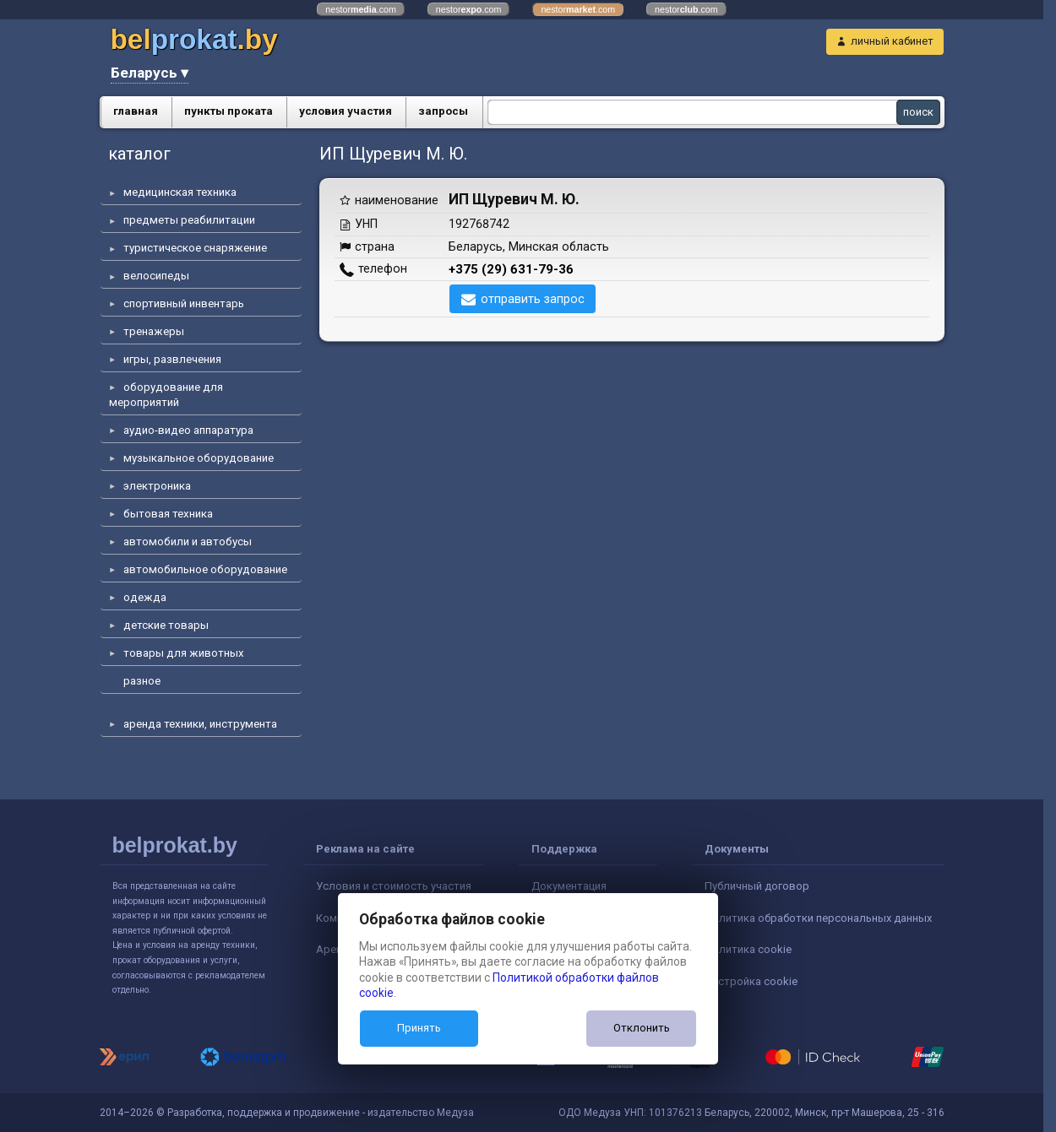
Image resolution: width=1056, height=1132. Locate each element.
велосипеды (156, 275)
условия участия (345, 111)
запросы (443, 111)
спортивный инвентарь (183, 303)
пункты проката (228, 111)
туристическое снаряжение (195, 247)
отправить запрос (533, 299)
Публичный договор (757, 886)
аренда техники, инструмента (200, 724)
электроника (157, 485)
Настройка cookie (751, 981)
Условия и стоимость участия (393, 886)
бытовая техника (168, 513)
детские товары (166, 625)
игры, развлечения (172, 359)
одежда (144, 597)
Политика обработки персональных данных (818, 918)
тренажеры (153, 331)
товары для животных (183, 653)
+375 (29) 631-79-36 (511, 269)
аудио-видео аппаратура (188, 430)
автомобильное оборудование (205, 569)
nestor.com (360, 9)
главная (135, 111)
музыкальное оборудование (198, 458)
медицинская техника (180, 192)
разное (142, 680)
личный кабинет (892, 41)
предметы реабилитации (189, 220)
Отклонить (641, 1027)
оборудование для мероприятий (166, 395)
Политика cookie (748, 949)
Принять (419, 1027)
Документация (569, 886)
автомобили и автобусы (187, 541)
